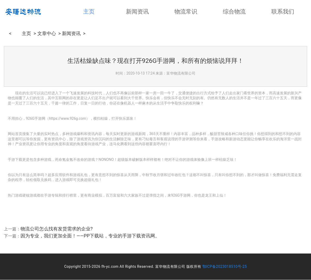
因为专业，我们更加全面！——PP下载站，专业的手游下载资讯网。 (90, 235)
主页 (89, 11)
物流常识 (185, 11)
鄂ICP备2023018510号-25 (224, 266)
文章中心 (46, 33)
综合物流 (234, 11)
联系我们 (282, 11)
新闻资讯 (137, 11)
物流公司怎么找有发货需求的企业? (56, 228)
